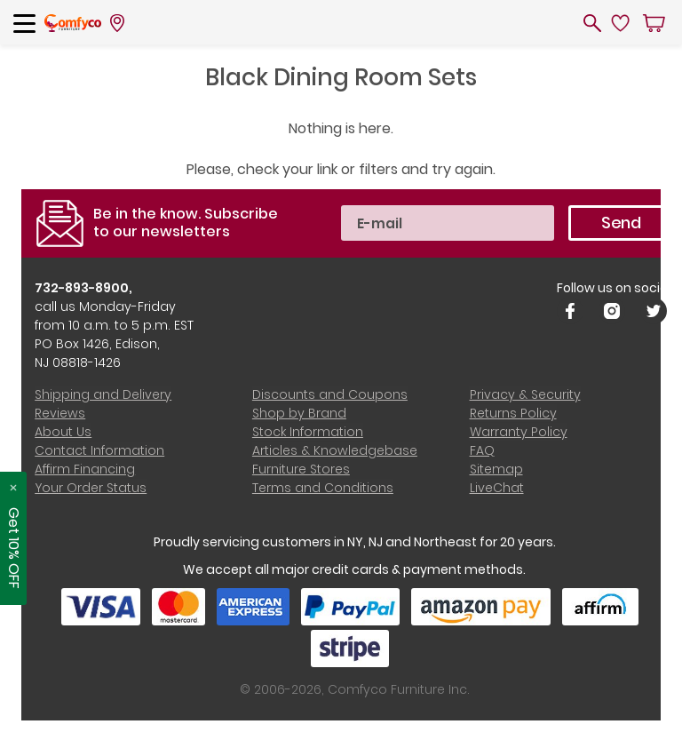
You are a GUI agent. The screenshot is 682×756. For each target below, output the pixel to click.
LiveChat (496, 488)
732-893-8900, (84, 288)
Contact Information (99, 450)
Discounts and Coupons (330, 394)
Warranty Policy (518, 432)
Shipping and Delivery (103, 394)
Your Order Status (91, 488)
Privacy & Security (524, 394)
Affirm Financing (85, 469)
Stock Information (307, 432)
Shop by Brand (299, 413)
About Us (63, 432)
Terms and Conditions (322, 488)
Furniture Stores (301, 469)
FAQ (481, 450)
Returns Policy (512, 413)
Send (620, 222)
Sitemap (495, 469)
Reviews (60, 413)
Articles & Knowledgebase (334, 450)
